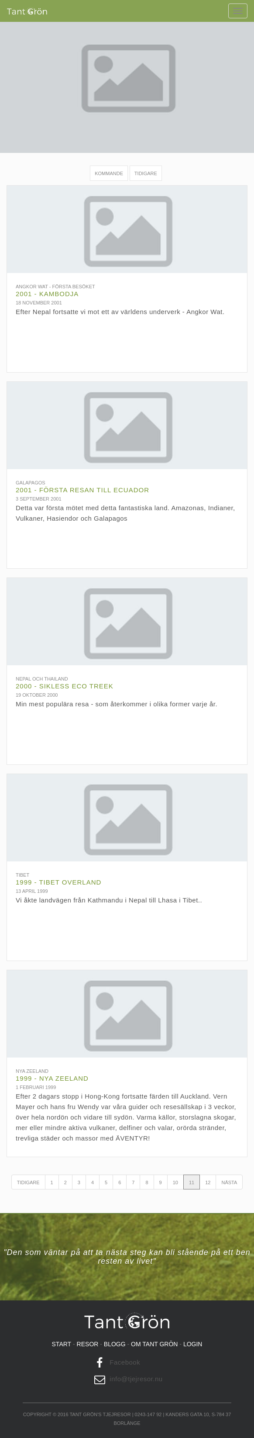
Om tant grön (154, 1344)
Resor (88, 1344)
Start (62, 1344)
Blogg (115, 1344)
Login (193, 1344)
